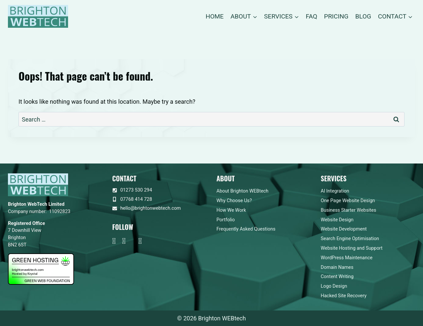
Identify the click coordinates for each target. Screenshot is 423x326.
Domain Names (337, 267)
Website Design (337, 220)
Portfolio (225, 220)
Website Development (344, 229)
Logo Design (334, 286)
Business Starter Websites (348, 210)
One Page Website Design (348, 200)
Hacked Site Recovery (344, 296)
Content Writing (337, 276)
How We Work (231, 210)
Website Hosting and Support (352, 248)
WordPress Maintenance (347, 258)
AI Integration (335, 191)
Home (215, 16)
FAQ (311, 16)
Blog (363, 16)
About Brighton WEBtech (242, 191)
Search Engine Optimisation (350, 238)
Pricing (336, 16)
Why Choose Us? (234, 200)
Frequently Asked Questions (245, 229)
